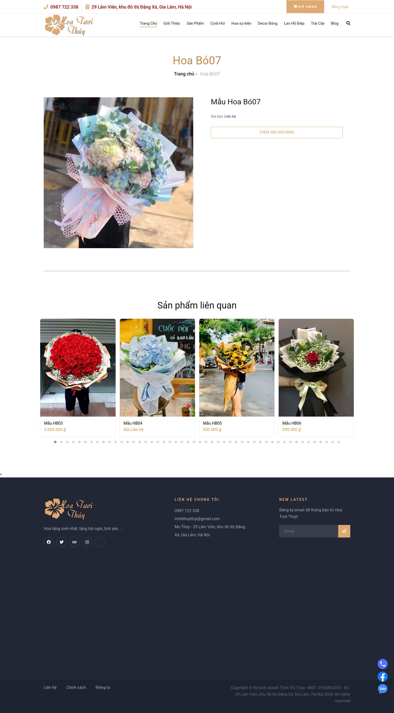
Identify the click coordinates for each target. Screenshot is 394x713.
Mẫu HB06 (291, 423)
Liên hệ (50, 687)
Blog (334, 23)
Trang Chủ (148, 23)
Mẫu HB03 (53, 423)
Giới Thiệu (172, 23)
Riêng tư (102, 687)
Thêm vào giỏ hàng (276, 132)
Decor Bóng (268, 23)
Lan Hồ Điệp (294, 23)
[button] (55, 441)
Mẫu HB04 (133, 423)
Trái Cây (317, 23)
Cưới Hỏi (217, 23)
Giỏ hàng (305, 7)
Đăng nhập (340, 7)
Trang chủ (184, 73)
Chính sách (76, 687)
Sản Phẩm (195, 23)
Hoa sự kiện (241, 23)
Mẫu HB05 (212, 423)
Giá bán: (223, 116)
